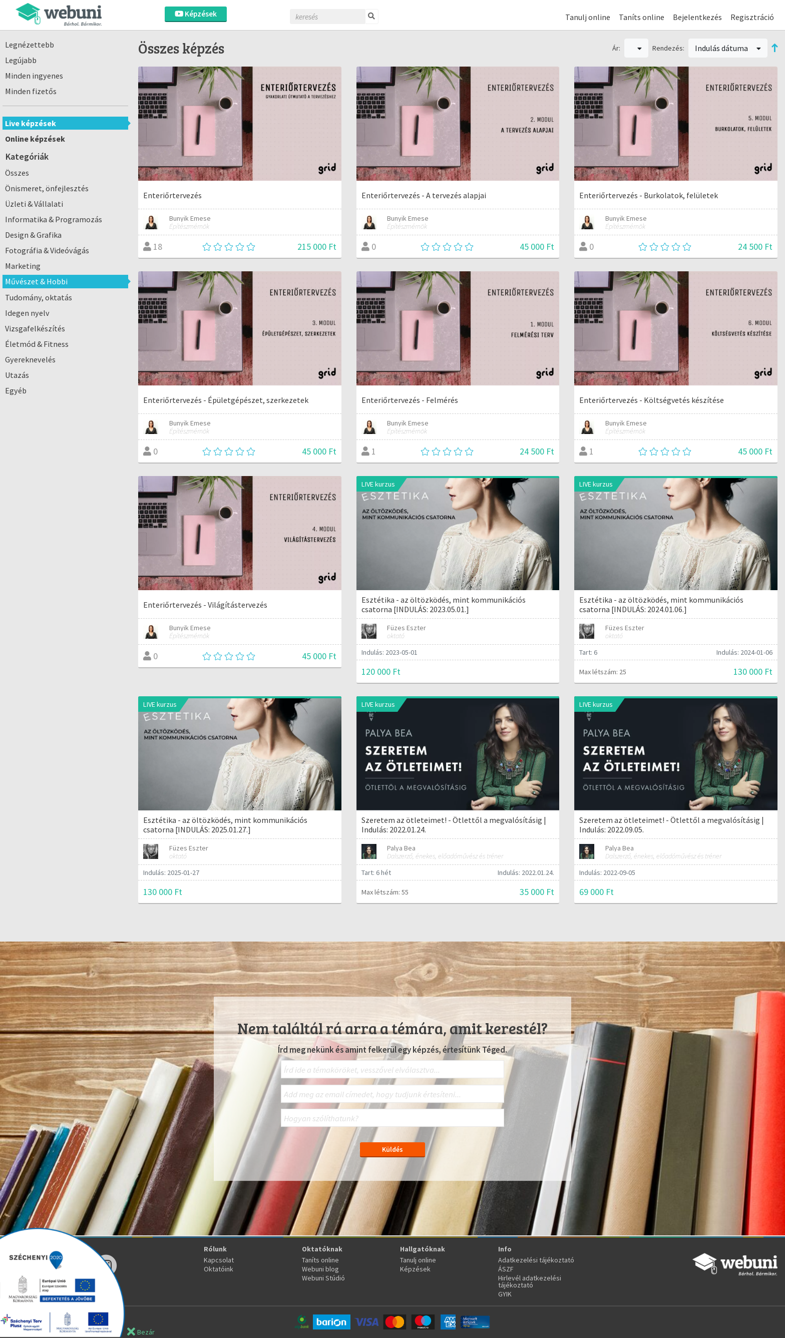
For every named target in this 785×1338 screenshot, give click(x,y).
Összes (17, 173)
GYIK (505, 1293)
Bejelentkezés (697, 17)
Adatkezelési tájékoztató (536, 1259)
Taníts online (641, 17)
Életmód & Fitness (37, 344)
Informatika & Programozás (53, 219)
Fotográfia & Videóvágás (47, 250)
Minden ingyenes (34, 76)
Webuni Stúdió (323, 1277)
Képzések (196, 14)
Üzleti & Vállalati (34, 204)
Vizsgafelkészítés (35, 328)
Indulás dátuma (728, 48)
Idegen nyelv (27, 313)
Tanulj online (587, 17)
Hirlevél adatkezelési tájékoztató (529, 1281)
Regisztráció (752, 17)
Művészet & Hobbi (36, 281)
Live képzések (30, 123)
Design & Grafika (33, 235)
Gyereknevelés (30, 359)
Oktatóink (218, 1268)
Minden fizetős (31, 91)
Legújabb (21, 60)
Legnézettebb (29, 45)
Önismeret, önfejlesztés (47, 188)
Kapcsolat (219, 1259)
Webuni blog (320, 1268)
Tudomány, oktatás (38, 297)
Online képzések (35, 139)
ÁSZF (506, 1268)
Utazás (17, 375)
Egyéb (16, 390)
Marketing (23, 266)
